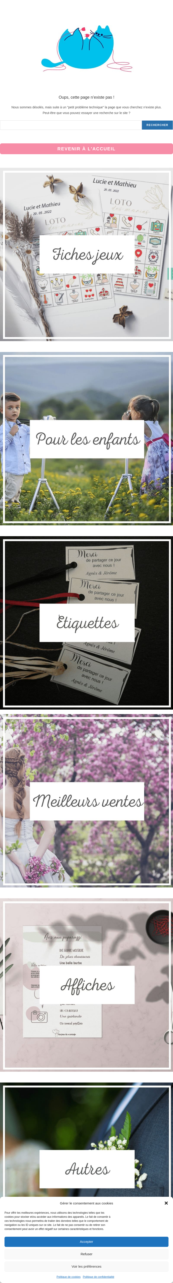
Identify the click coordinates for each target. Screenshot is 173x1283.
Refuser (87, 1254)
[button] (166, 1203)
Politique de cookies (69, 1276)
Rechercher (157, 125)
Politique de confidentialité (98, 1276)
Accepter (86, 1241)
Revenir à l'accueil (86, 148)
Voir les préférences (87, 1266)
